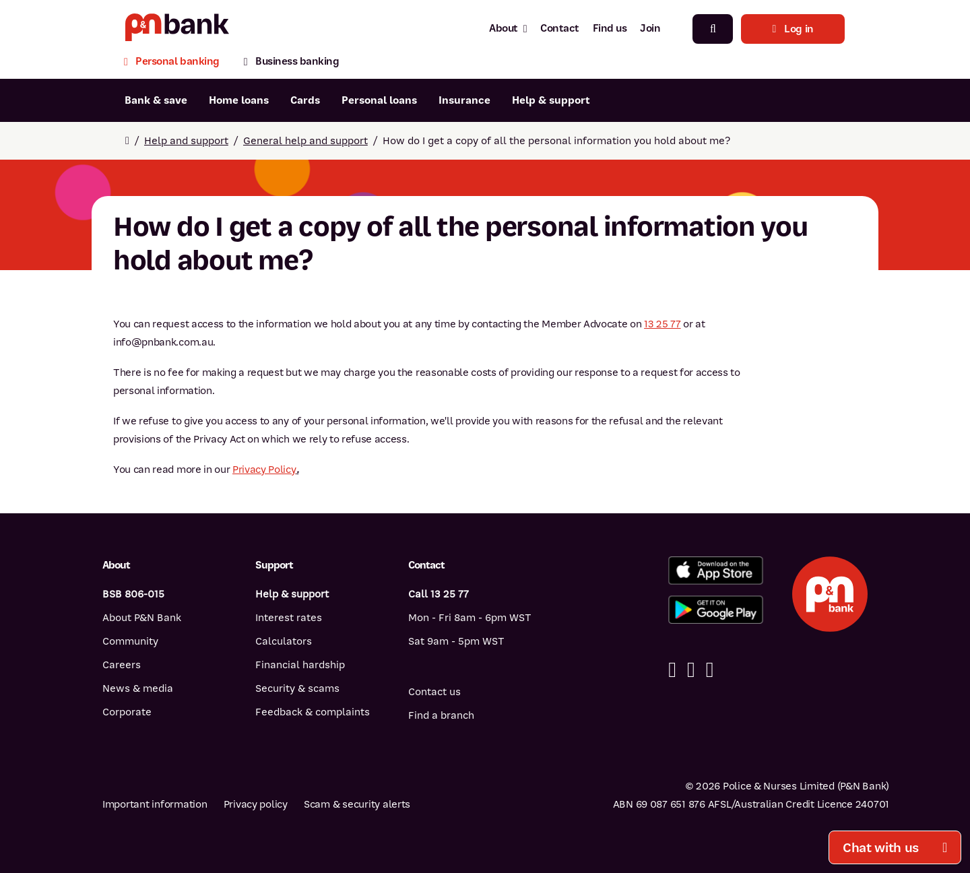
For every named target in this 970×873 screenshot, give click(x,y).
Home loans (239, 100)
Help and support (186, 141)
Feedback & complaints (312, 712)
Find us (610, 28)
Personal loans (379, 100)
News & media (137, 688)
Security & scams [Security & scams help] (297, 688)
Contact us (434, 692)
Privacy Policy (264, 469)
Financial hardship (300, 665)
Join (650, 28)
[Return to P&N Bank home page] (177, 28)
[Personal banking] (178, 63)
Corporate (127, 712)
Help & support (551, 100)
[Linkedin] (691, 670)
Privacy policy (256, 804)
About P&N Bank (141, 617)
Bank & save (156, 100)
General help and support (305, 141)
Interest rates (288, 617)
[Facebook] (672, 670)
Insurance (464, 100)
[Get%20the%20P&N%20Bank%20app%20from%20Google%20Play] (715, 609)
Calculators (283, 641)
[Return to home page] (127, 141)
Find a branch (441, 715)
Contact (559, 28)
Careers (121, 665)
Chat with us (895, 847)
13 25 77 (662, 324)
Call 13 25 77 (438, 594)
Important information (154, 804)
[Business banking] (292, 63)
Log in (793, 29)
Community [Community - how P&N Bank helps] (130, 641)
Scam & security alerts (357, 804)
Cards (305, 100)
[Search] (712, 29)
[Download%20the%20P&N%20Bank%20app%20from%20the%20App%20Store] (715, 570)
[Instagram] (710, 670)
